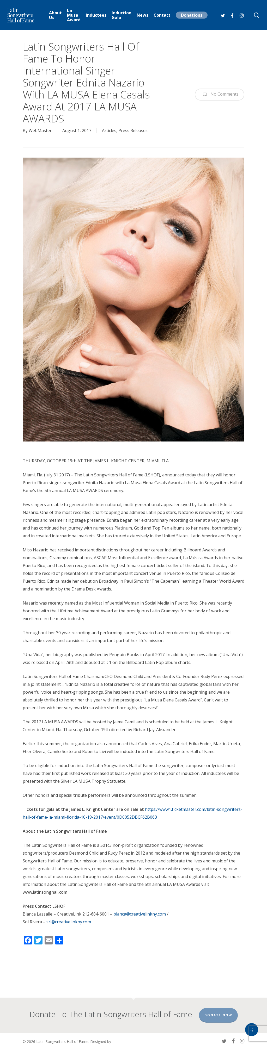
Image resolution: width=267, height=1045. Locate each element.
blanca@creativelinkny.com (139, 914)
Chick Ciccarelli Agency (41, 1036)
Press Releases (133, 130)
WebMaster (40, 130)
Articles (109, 130)
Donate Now (218, 1005)
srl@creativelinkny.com (68, 922)
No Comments (220, 94)
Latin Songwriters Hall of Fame (20, 15)
